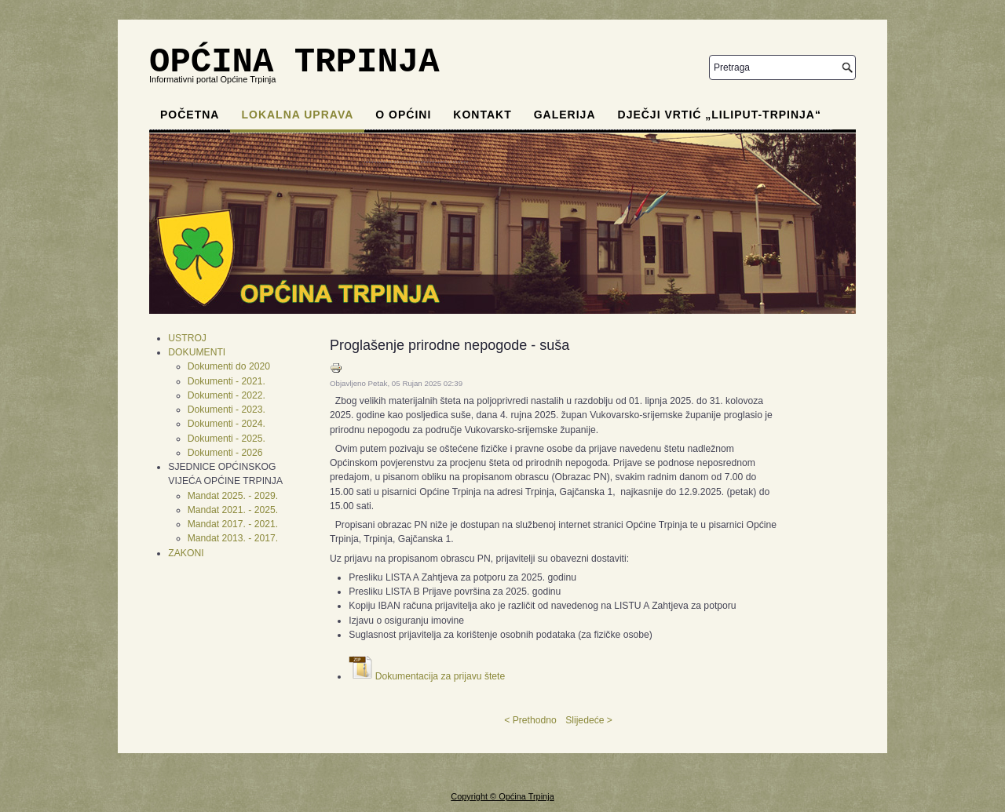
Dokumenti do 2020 (229, 366)
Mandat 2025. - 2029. (233, 495)
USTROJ (187, 338)
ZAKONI (185, 553)
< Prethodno (530, 720)
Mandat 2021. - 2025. (233, 509)
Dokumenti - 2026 (225, 452)
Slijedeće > (588, 720)
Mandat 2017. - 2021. (233, 524)
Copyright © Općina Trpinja (502, 796)
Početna (189, 114)
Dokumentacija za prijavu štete (440, 676)
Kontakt (482, 114)
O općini (403, 114)
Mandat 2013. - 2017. (233, 538)
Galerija (565, 114)
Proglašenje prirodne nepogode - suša (449, 345)
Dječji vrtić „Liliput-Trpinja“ (719, 114)
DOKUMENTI (196, 352)
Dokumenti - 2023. (226, 409)
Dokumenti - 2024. (226, 423)
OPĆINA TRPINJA (294, 62)
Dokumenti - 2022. (226, 395)
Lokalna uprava (297, 114)
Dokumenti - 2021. (226, 381)
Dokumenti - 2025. (226, 438)
